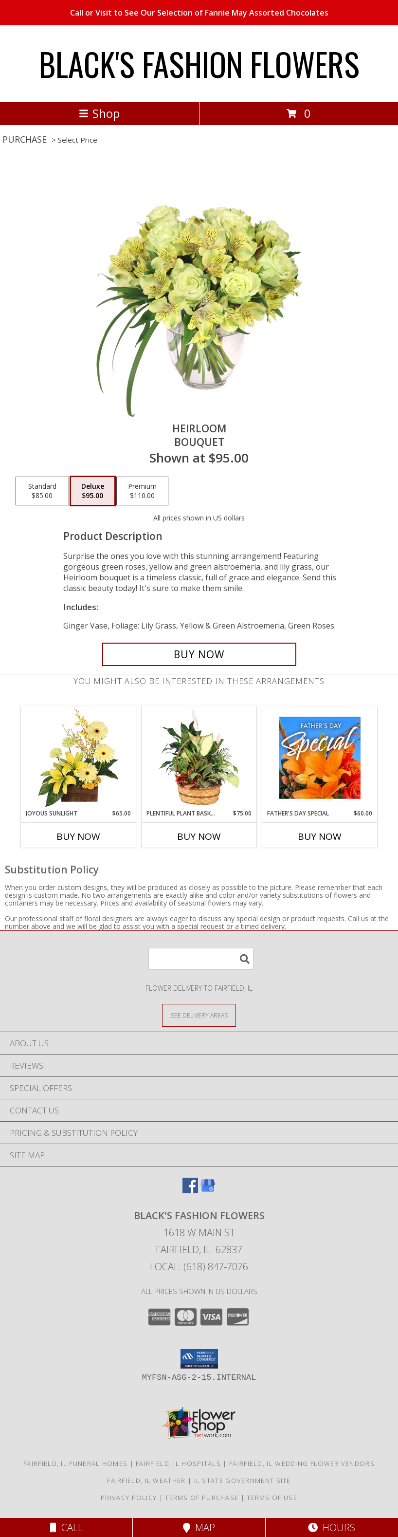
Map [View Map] (199, 1527)
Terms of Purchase (201, 1497)
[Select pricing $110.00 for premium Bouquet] (142, 491)
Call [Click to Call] (66, 1527)
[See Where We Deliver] (199, 1014)
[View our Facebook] (190, 1190)
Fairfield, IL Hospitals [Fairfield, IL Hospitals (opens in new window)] (178, 1463)
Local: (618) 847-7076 (199, 1266)
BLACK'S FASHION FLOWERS (199, 63)
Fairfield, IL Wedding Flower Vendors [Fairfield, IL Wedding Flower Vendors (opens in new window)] (302, 1463)
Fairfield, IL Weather (146, 1480)
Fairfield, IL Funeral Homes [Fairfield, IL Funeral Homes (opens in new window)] (75, 1463)
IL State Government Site (242, 1480)
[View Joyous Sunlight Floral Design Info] (78, 757)
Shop (99, 113)
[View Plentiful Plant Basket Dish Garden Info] (199, 757)
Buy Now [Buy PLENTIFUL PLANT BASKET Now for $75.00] (199, 836)
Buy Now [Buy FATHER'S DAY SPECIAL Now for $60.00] (320, 836)
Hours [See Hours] (331, 1527)
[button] (199, 1359)
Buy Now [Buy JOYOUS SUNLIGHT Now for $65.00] (78, 836)
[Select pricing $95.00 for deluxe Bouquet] (92, 491)
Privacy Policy (129, 1497)
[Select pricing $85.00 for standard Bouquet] (42, 491)
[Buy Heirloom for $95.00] (199, 654)
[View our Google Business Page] (208, 1190)
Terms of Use (272, 1497)
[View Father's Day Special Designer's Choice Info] (320, 757)
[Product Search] (200, 959)
